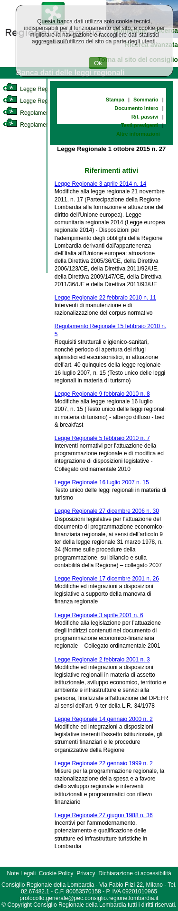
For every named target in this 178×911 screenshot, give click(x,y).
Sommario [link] (146, 99)
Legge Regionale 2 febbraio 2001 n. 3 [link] (102, 659)
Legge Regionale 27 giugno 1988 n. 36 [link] (104, 815)
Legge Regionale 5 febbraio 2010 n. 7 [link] (102, 438)
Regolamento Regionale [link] (42, 124)
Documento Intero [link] (136, 108)
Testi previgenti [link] (140, 125)
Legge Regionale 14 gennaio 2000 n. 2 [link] (104, 719)
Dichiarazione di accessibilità (134, 873)
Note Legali (21, 873)
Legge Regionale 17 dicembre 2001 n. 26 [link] (107, 578)
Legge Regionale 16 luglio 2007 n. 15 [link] (102, 482)
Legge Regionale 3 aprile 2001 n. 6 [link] (99, 615)
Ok (98, 63)
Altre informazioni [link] (138, 134)
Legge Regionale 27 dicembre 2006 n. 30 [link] (107, 511)
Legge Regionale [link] (33, 89)
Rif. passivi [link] (145, 117)
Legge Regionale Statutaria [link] (46, 101)
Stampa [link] (115, 99)
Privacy (85, 873)
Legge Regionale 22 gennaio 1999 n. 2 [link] (104, 763)
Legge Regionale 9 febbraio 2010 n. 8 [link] (102, 393)
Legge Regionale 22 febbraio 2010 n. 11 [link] (105, 297)
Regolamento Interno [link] (38, 113)
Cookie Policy (56, 873)
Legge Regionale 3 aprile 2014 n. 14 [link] (101, 183)
